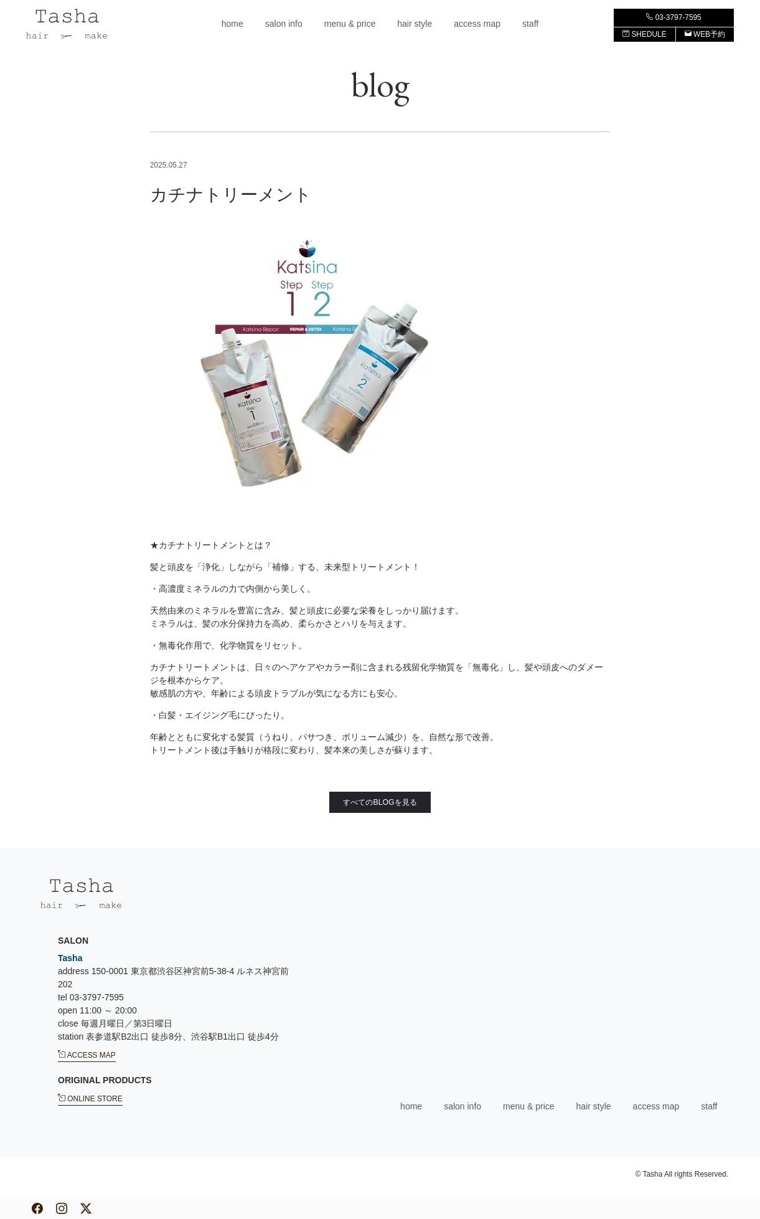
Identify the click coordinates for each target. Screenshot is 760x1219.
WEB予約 (705, 34)
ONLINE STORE (90, 1098)
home (232, 24)
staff (530, 24)
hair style (414, 24)
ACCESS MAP (87, 1054)
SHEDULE (644, 34)
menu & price (349, 24)
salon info (284, 24)
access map (477, 24)
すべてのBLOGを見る (379, 802)
